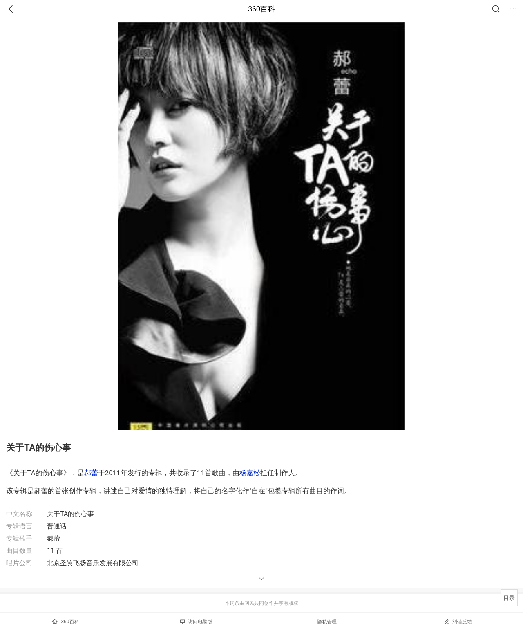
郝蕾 (91, 473)
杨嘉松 (249, 473)
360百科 (261, 9)
